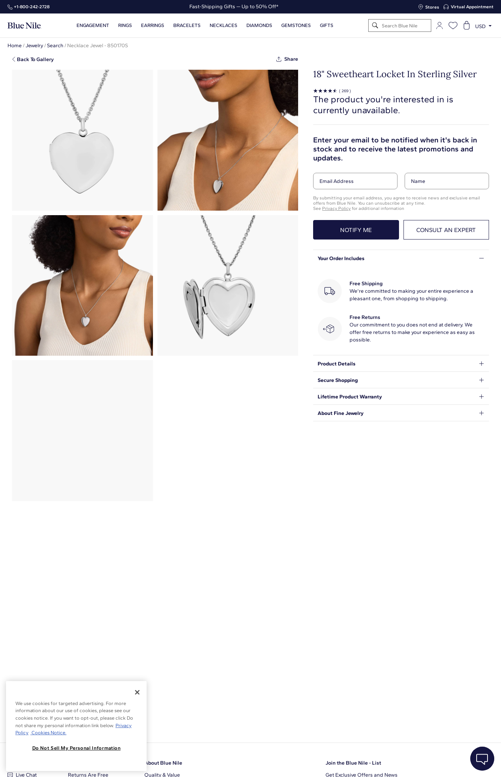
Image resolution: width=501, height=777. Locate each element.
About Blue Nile (163, 763)
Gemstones (296, 25)
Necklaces (223, 25)
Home (15, 45)
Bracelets (187, 25)
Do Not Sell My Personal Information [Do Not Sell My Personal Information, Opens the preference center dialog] (76, 748)
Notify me (356, 230)
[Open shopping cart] (466, 25)
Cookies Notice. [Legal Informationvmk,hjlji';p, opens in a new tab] (48, 732)
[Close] (137, 692)
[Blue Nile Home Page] (24, 25)
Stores (432, 7)
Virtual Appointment (472, 6)
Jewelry (34, 45)
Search (55, 45)
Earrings (152, 25)
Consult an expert (446, 230)
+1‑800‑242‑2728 (32, 6)
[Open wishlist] (453, 25)
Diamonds (259, 25)
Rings (125, 25)
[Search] (375, 25)
